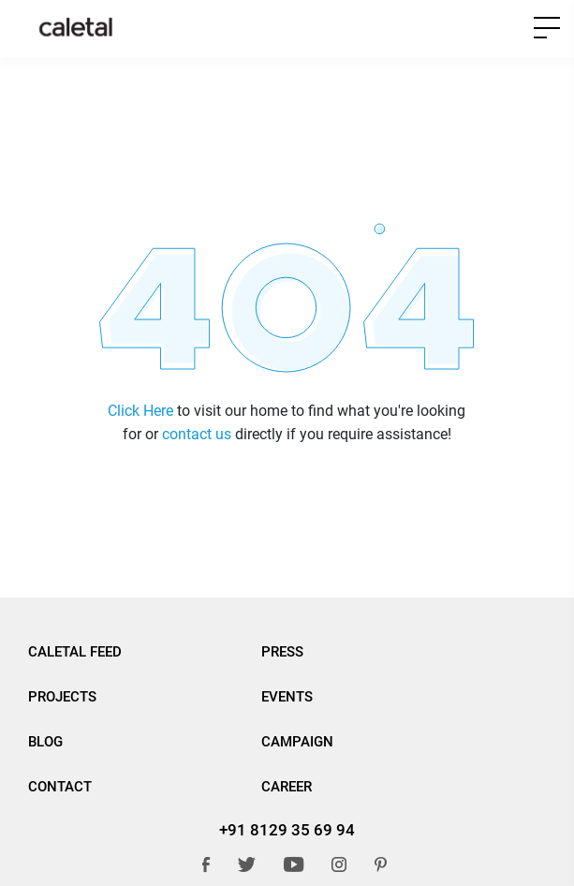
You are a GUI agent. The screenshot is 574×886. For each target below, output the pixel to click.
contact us (196, 434)
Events (287, 696)
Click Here (140, 411)
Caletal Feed (75, 651)
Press (282, 651)
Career (286, 786)
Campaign (297, 741)
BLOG (45, 741)
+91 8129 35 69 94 (287, 829)
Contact (60, 786)
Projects (62, 696)
